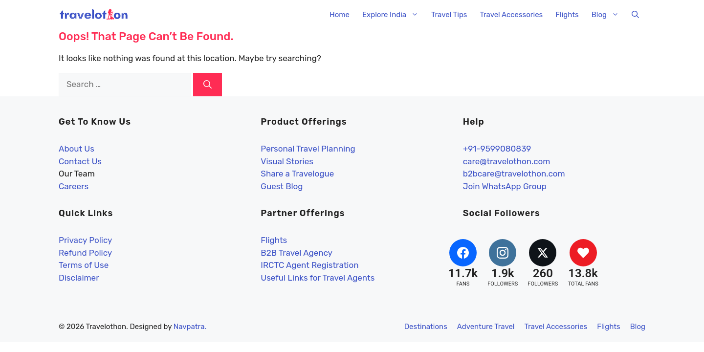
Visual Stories (287, 161)
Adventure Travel (486, 326)
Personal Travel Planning (308, 149)
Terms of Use (84, 265)
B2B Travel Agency (296, 253)
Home (340, 14)
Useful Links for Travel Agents (317, 278)
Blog (608, 14)
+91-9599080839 (497, 149)
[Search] (207, 84)
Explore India (393, 14)
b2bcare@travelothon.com (514, 173)
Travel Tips (449, 14)
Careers (73, 186)
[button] (635, 14)
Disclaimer (79, 278)
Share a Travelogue (297, 173)
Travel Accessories (511, 14)
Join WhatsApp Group (505, 186)
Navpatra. (190, 326)
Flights (567, 14)
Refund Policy (85, 253)
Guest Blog (282, 186)
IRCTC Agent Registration (309, 265)
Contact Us (80, 161)
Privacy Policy (85, 240)
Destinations (425, 326)
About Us (76, 149)
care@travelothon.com (506, 161)
